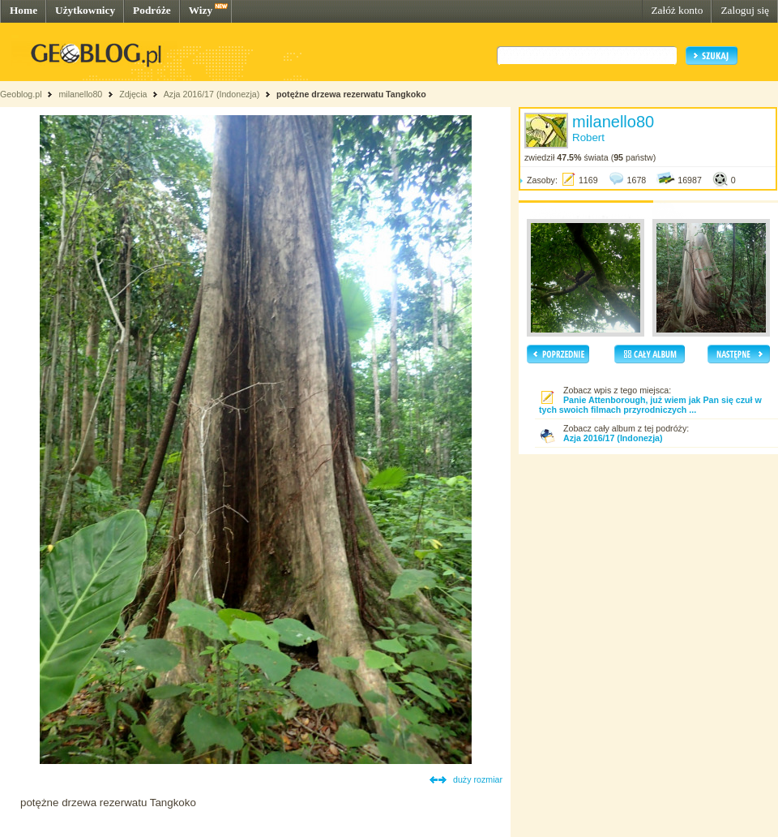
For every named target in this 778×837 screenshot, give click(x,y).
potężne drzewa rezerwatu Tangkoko (351, 94)
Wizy (200, 10)
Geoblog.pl (21, 94)
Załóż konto (677, 10)
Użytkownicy (85, 10)
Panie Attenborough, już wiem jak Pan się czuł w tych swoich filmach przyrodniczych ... (650, 404)
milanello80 (80, 94)
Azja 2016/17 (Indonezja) (211, 94)
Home (23, 10)
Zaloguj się (744, 10)
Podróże (152, 10)
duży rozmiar (477, 779)
